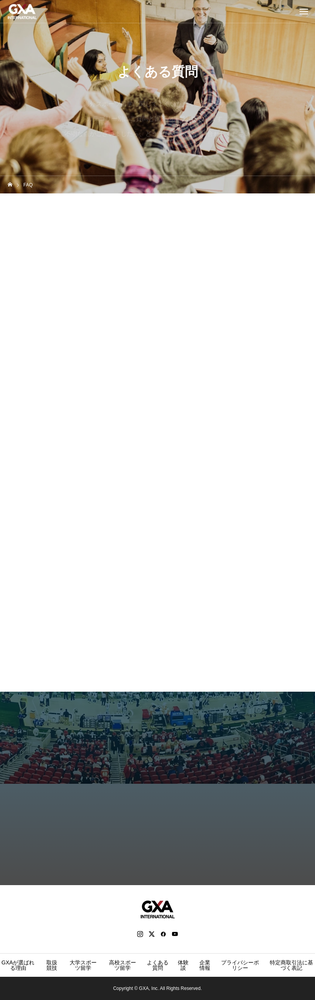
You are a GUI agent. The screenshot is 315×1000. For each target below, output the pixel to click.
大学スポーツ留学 (83, 965)
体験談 (183, 965)
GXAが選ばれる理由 (18, 965)
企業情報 (204, 965)
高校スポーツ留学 (122, 965)
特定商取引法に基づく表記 (291, 965)
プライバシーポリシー (240, 965)
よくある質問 (158, 965)
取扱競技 (51, 965)
